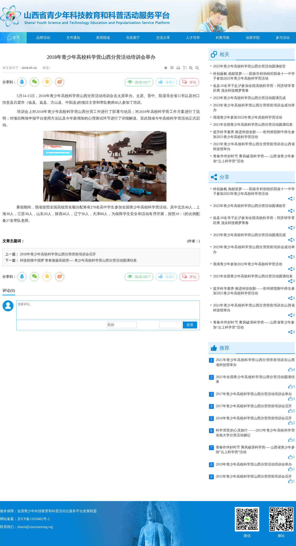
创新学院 (253, 38)
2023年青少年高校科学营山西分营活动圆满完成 (249, 98)
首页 (13, 38)
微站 (281, 535)
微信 (247, 535)
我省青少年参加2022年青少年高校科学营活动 (247, 117)
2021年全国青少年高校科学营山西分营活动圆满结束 (253, 124)
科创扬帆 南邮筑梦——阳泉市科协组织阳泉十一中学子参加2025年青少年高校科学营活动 (254, 76)
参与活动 (283, 38)
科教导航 (223, 38)
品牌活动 (43, 38)
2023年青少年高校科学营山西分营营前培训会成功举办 (254, 107)
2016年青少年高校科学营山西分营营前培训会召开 (252, 420)
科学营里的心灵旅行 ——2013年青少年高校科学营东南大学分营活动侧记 (252, 435)
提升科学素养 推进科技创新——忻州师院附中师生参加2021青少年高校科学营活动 (254, 134)
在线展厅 (133, 38)
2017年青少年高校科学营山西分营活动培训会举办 (252, 396)
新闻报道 (103, 38)
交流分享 (163, 38)
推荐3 (166, 81)
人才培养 (193, 38)
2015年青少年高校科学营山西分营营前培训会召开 (252, 479)
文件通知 (73, 38)
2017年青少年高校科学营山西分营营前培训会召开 (252, 408)
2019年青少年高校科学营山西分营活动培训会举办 (252, 467)
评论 (189, 81)
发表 (189, 325)
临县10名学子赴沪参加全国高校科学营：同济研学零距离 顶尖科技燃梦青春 (254, 88)
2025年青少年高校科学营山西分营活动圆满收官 (249, 66)
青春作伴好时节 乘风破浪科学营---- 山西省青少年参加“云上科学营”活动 (254, 158)
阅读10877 (139, 81)
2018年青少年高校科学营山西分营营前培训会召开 (58, 254)
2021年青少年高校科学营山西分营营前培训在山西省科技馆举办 (254, 146)
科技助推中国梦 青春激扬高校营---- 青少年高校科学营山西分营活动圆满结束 (78, 260)
